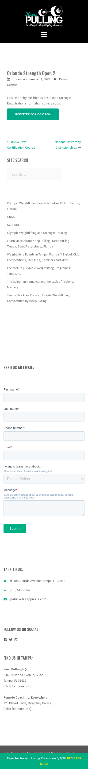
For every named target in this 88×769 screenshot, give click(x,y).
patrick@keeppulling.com (28, 599)
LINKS (11, 217)
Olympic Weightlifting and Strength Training (37, 233)
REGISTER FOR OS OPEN (32, 114)
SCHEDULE (14, 225)
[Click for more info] (17, 686)
